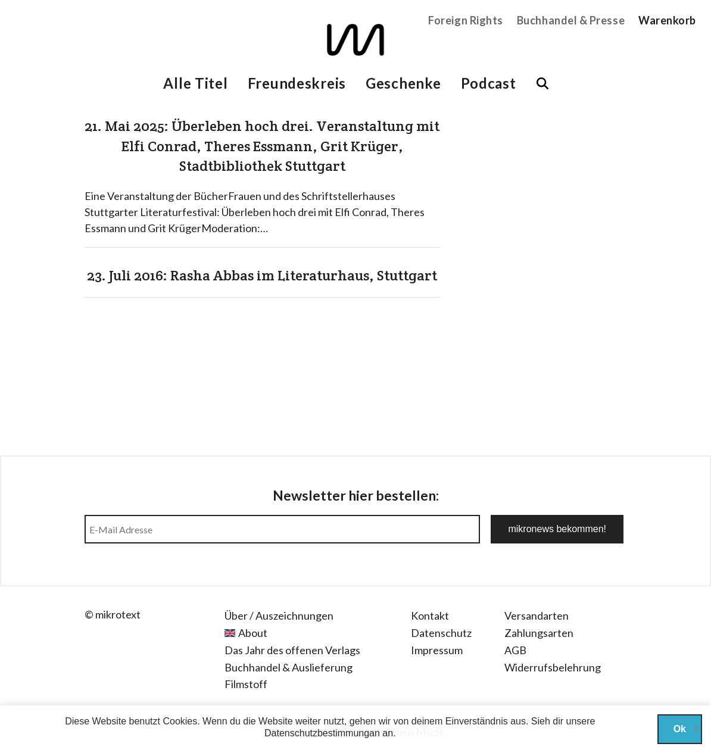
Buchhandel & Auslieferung (288, 667)
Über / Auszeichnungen (278, 615)
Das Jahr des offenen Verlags (292, 650)
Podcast (488, 83)
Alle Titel (195, 83)
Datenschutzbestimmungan (322, 733)
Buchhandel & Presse (571, 20)
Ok (679, 729)
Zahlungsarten (538, 632)
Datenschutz (441, 632)
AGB (515, 650)
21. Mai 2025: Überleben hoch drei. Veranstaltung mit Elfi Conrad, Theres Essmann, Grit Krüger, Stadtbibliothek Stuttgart (262, 146)
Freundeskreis (297, 83)
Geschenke (403, 83)
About (252, 632)
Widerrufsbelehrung (552, 667)
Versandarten (536, 615)
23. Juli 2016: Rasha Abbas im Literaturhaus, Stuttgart (262, 275)
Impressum (437, 650)
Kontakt (430, 615)
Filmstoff (245, 683)
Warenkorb (667, 20)
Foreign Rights (465, 20)
